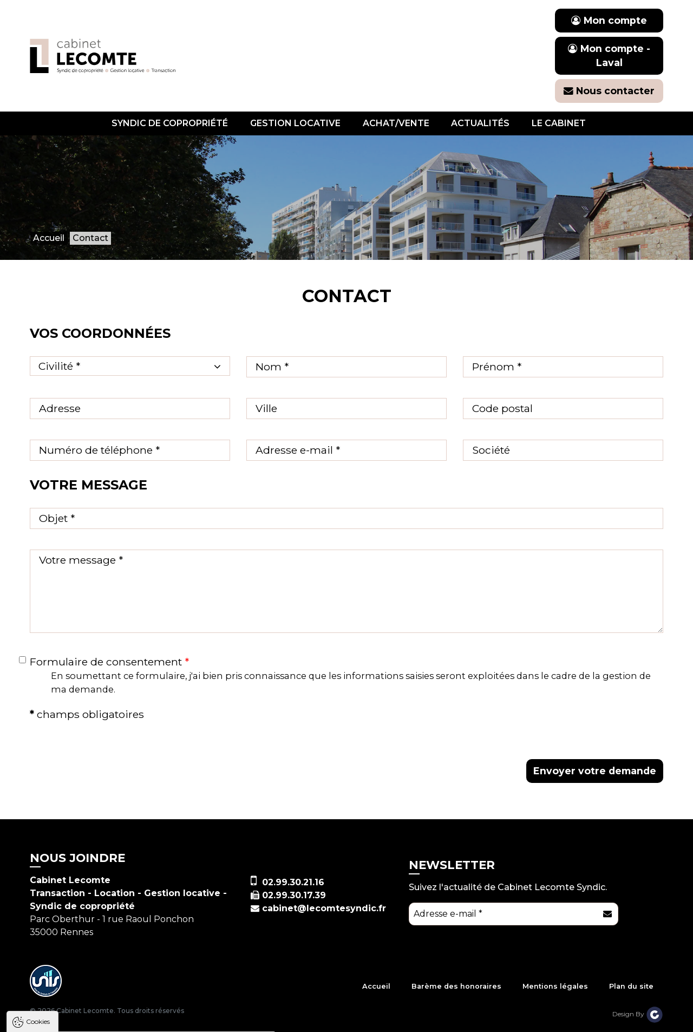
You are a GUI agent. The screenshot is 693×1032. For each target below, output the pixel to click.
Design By (637, 1014)
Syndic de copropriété (170, 123)
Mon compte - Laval (609, 55)
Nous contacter (609, 90)
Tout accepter (74, 1018)
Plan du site (631, 986)
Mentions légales (555, 986)
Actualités (480, 123)
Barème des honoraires (456, 986)
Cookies (38, 869)
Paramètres (210, 1018)
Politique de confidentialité (63, 992)
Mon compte (609, 20)
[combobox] (130, 366)
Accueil (376, 986)
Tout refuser (143, 1018)
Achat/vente (396, 123)
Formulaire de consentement (109, 661)
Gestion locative (295, 123)
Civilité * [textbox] (59, 366)
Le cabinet (559, 123)
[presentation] (437, 728)
